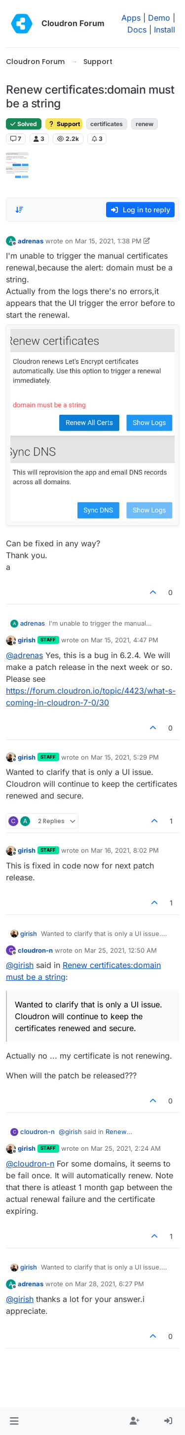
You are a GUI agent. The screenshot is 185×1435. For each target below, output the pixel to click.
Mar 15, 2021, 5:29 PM (125, 757)
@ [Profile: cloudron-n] (30, 1163)
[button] (14, 1421)
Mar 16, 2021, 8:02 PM (125, 850)
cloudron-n (35, 950)
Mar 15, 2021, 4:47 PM (124, 640)
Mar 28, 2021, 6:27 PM (109, 1284)
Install (164, 29)
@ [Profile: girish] (20, 965)
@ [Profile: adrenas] (24, 655)
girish (27, 640)
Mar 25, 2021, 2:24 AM (126, 1148)
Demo (159, 18)
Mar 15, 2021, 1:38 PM (108, 241)
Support (64, 124)
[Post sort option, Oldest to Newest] (19, 210)
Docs (137, 29)
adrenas (30, 241)
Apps (131, 18)
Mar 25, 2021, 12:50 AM (120, 950)
